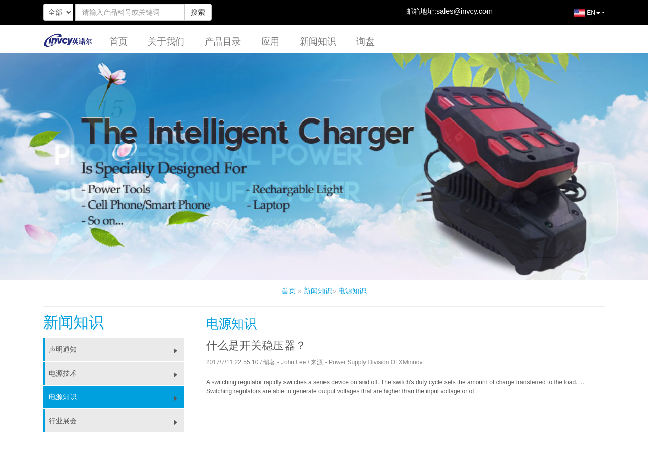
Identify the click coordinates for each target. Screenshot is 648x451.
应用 (270, 41)
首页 (118, 41)
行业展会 (116, 421)
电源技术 (116, 373)
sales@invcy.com (464, 11)
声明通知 (116, 349)
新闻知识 (318, 41)
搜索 (198, 12)
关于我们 (166, 41)
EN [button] (579, 16)
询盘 (365, 41)
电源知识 (352, 290)
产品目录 (223, 41)
